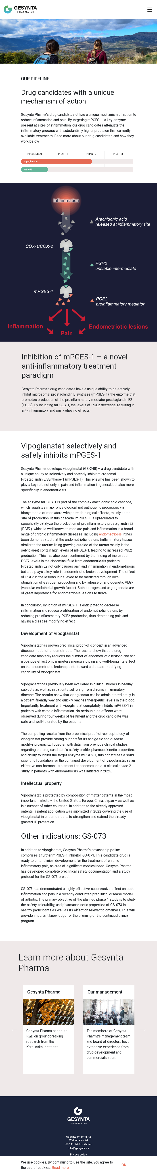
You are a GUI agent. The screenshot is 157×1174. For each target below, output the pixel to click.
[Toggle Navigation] (149, 9)
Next (143, 1029)
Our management (105, 992)
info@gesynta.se (78, 1148)
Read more (60, 1168)
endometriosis (110, 534)
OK (123, 1165)
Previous (13, 1029)
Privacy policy (78, 1154)
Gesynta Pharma (44, 992)
